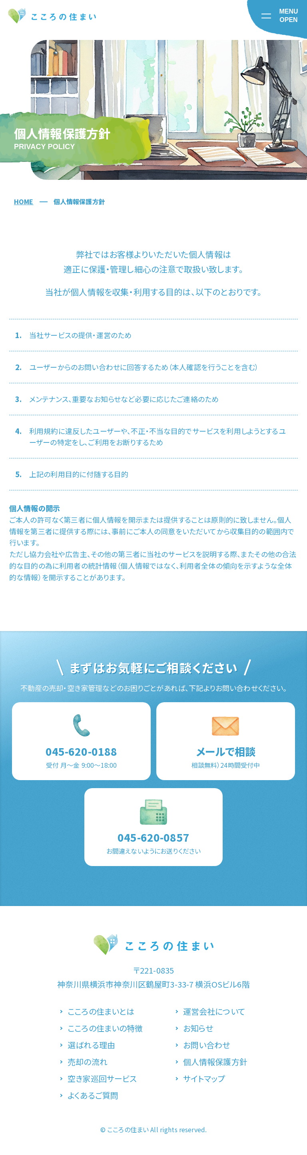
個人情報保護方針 (215, 1061)
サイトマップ (204, 1078)
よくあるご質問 (93, 1095)
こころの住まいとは (101, 1011)
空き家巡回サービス (102, 1078)
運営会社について (214, 1011)
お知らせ (198, 1028)
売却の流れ (88, 1061)
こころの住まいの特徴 (105, 1028)
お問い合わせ (206, 1045)
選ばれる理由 (91, 1045)
